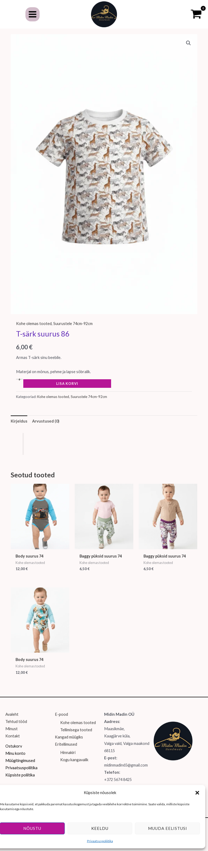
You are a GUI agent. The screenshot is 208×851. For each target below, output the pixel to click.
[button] (197, 792)
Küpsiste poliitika (20, 781)
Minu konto (15, 759)
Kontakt (12, 742)
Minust (11, 735)
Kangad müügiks (69, 743)
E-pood (61, 720)
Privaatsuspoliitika (100, 841)
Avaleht (11, 720)
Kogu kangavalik (74, 766)
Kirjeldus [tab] (19, 427)
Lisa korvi (67, 390)
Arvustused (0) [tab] (45, 427)
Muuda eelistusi (167, 828)
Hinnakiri (67, 758)
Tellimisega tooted (76, 736)
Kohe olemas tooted (34, 329)
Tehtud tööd (16, 728)
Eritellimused (66, 750)
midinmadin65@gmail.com (126, 771)
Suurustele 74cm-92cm (73, 329)
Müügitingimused (20, 766)
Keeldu (99, 828)
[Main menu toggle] (32, 17)
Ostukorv (13, 752)
